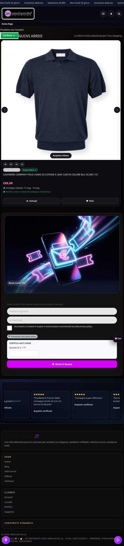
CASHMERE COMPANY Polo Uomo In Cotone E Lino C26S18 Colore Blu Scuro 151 (50, 174)
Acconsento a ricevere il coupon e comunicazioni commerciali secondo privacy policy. (49, 327)
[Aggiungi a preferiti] (90, 201)
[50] (11, 164)
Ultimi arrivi (10, 471)
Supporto (9, 511)
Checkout (9, 481)
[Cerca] (119, 13)
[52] (16, 164)
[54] (22, 164)
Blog (6, 466)
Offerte (8, 476)
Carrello (8, 502)
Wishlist (8, 506)
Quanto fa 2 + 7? (17, 347)
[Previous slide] (4, 110)
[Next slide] (117, 110)
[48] (5, 164)
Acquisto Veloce (61, 155)
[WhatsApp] (118, 540)
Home (7, 461)
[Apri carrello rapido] (118, 338)
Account (8, 497)
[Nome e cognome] (62, 311)
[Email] (62, 320)
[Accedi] (111, 13)
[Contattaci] (6, 540)
